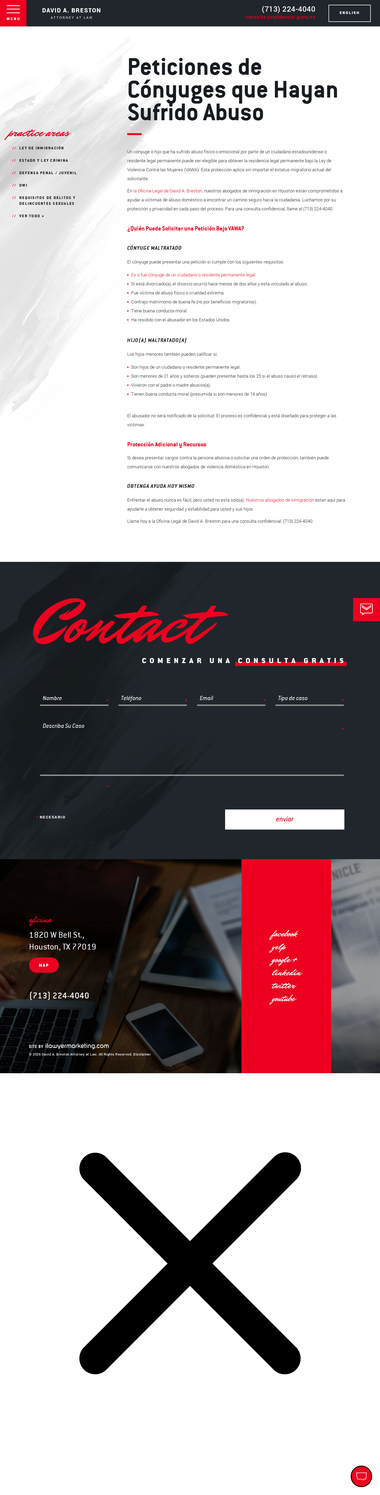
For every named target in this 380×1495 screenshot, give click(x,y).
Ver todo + (32, 216)
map (44, 966)
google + (284, 959)
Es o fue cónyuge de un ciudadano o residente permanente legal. (193, 275)
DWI (23, 186)
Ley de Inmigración (41, 148)
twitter (283, 985)
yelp (279, 946)
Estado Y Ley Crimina (43, 161)
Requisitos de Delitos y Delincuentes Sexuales (47, 201)
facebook (284, 933)
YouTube (283, 998)
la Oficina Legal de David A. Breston (167, 191)
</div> (39, 1474)
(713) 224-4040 (280, 12)
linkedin (286, 972)
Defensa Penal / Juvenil (48, 173)
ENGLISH (350, 13)
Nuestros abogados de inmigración (280, 500)
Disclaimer (142, 1054)
